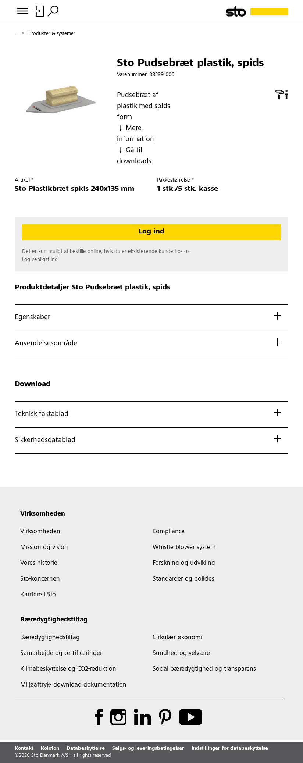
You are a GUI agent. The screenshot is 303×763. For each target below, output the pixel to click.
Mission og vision (44, 547)
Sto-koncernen (40, 579)
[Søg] (53, 11)
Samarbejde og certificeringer (61, 653)
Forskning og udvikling (184, 563)
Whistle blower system (184, 547)
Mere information (135, 134)
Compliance (169, 531)
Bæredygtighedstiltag (54, 620)
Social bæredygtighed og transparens (204, 669)
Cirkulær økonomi (177, 637)
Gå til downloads (134, 156)
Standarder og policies (183, 579)
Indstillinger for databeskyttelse (230, 748)
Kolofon (50, 748)
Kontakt (24, 748)
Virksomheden (42, 514)
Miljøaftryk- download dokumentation (73, 685)
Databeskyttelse (86, 748)
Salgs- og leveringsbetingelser (148, 748)
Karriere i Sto (38, 595)
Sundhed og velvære (181, 653)
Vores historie (38, 563)
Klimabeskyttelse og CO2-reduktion (68, 669)
